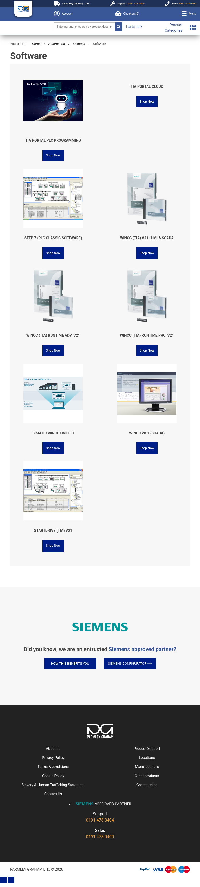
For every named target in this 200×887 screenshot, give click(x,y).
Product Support (147, 748)
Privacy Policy (53, 758)
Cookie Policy (53, 776)
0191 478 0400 (187, 3)
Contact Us (53, 794)
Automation (56, 44)
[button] (189, 14)
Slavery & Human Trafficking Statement (53, 785)
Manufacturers (147, 767)
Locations (147, 758)
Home (36, 44)
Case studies (146, 785)
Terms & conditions (53, 767)
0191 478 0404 (136, 3)
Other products (147, 776)
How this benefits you (70, 663)
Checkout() (127, 14)
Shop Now (53, 155)
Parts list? (134, 26)
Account (63, 14)
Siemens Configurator (130, 663)
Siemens (79, 44)
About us (53, 748)
